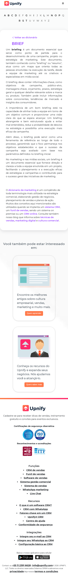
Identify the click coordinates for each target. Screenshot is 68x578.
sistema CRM (52, 207)
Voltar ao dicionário (24, 37)
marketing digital (25, 220)
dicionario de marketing (22, 190)
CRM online (30, 213)
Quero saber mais (34, 384)
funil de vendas (19, 210)
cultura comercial (48, 220)
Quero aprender (34, 313)
